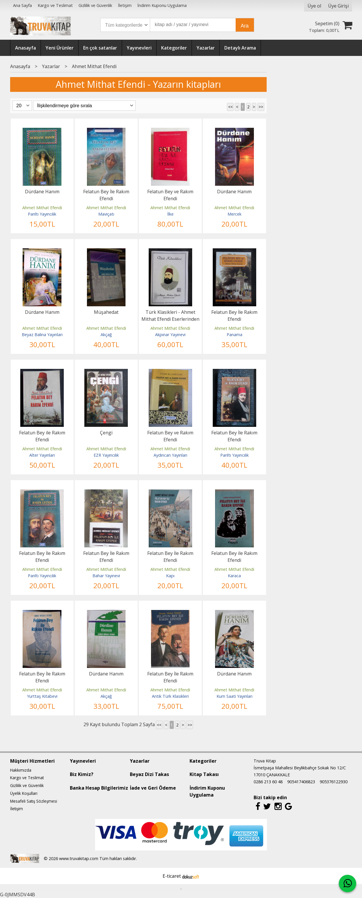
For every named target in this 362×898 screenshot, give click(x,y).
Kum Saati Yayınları (234, 696)
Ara (245, 26)
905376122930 (334, 781)
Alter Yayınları (42, 455)
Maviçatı (106, 214)
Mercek (234, 214)
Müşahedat (106, 312)
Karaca (234, 575)
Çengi (106, 432)
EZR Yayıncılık (106, 455)
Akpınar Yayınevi (170, 334)
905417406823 (301, 781)
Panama (234, 334)
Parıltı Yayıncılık (42, 214)
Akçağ (106, 334)
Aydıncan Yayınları (170, 455)
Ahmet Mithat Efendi (42, 207)
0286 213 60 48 (268, 781)
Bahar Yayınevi (106, 575)
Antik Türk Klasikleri (170, 696)
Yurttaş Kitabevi (42, 696)
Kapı (170, 575)
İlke (170, 214)
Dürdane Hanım (42, 191)
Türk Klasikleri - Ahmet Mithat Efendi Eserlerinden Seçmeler (170, 319)
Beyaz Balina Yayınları (42, 334)
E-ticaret (172, 876)
